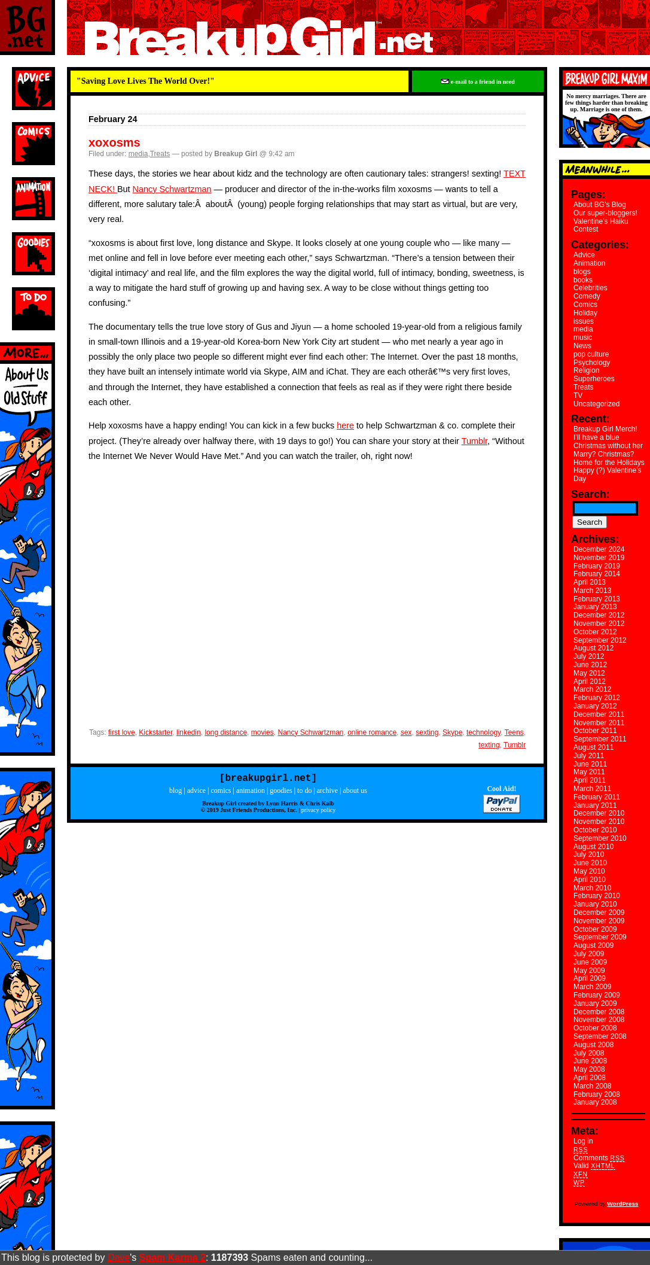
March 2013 (592, 590)
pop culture (591, 354)
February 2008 (596, 1094)
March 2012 (592, 689)
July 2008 (588, 1053)
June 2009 (590, 962)
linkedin (188, 732)
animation (250, 793)
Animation (589, 263)
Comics (585, 304)
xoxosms (115, 142)
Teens (514, 732)
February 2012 (596, 698)
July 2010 (588, 854)
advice (196, 793)
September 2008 (600, 1036)
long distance (226, 732)
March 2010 (592, 888)
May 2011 (589, 772)
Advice (584, 255)
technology (483, 732)
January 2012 (595, 706)
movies (262, 732)
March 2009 (592, 987)
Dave (119, 1257)
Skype (452, 732)
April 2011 (589, 780)
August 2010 (593, 847)
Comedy (586, 296)
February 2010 (596, 896)
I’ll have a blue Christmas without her (608, 441)
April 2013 (589, 582)
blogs (582, 271)
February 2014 (596, 574)
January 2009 (595, 1003)
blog (175, 793)
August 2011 (593, 747)
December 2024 (598, 549)
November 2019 (598, 558)
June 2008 (590, 1061)
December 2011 (598, 714)
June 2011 (590, 764)
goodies (281, 793)
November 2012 (598, 623)
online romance (371, 732)
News (582, 346)
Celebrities (590, 288)
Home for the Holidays (609, 462)
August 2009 (593, 945)
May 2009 (589, 970)
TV (577, 395)
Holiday (585, 313)
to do (304, 793)
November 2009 (598, 921)
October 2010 (595, 830)
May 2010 (589, 871)
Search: (590, 494)
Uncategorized (596, 404)
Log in (583, 1141)
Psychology (591, 362)
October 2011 (595, 730)
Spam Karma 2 (172, 1257)
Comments (599, 1158)
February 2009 (596, 995)
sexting (427, 732)
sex (406, 732)
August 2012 (593, 648)
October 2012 (595, 632)
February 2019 (596, 566)
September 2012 (600, 640)
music (582, 337)
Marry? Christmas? (603, 454)
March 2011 (592, 788)
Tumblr (474, 441)
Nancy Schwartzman (172, 189)
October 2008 (595, 1028)
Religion (586, 370)
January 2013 (595, 607)
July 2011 (588, 756)
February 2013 (596, 599)
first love (121, 732)
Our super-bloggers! (605, 213)
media (138, 154)
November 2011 (598, 723)
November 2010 (598, 821)
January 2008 (595, 1102)
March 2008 (592, 1086)
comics (220, 793)
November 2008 (598, 1019)
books (583, 280)
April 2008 (589, 1078)
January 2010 (595, 904)
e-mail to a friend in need (477, 81)
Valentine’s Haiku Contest (600, 225)
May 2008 (589, 1069)
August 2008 (593, 1045)
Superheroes (594, 379)
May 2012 (589, 673)
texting (488, 745)
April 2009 (589, 978)
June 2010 (590, 863)
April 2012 (589, 681)
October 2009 (595, 929)
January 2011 (595, 805)
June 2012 (590, 665)
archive (327, 793)
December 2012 (598, 615)
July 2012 (588, 656)
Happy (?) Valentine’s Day (607, 474)
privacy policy (318, 812)
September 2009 (600, 937)
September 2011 (600, 739)
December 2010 (598, 813)
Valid (594, 1165)
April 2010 (589, 879)
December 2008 (598, 1012)
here (345, 425)
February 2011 (596, 797)
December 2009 (598, 912)
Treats (160, 154)
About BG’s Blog (599, 204)
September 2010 (600, 838)
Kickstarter (155, 732)
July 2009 (588, 954)
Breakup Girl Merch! (605, 429)
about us (355, 793)
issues (583, 321)
